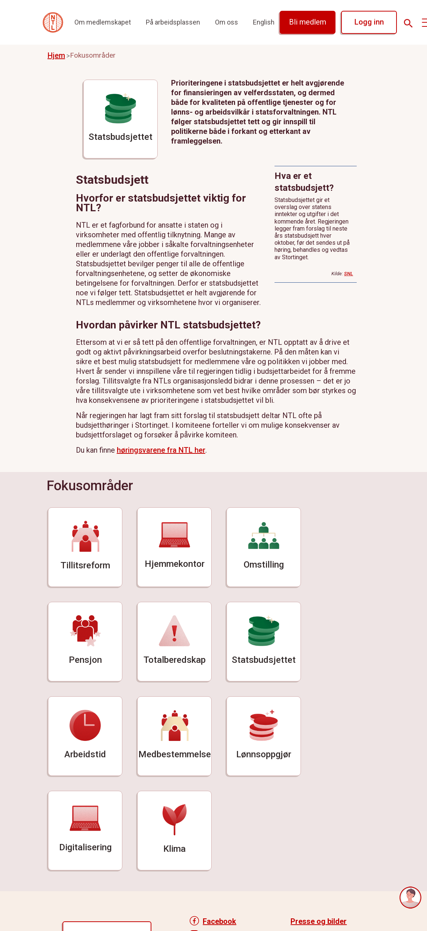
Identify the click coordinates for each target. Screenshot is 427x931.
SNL (348, 273)
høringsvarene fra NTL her (161, 450)
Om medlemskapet (102, 22)
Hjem (56, 55)
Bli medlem (307, 21)
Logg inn (369, 21)
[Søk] (408, 23)
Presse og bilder (318, 921)
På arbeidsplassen (173, 22)
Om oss (226, 22)
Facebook (219, 921)
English (263, 22)
